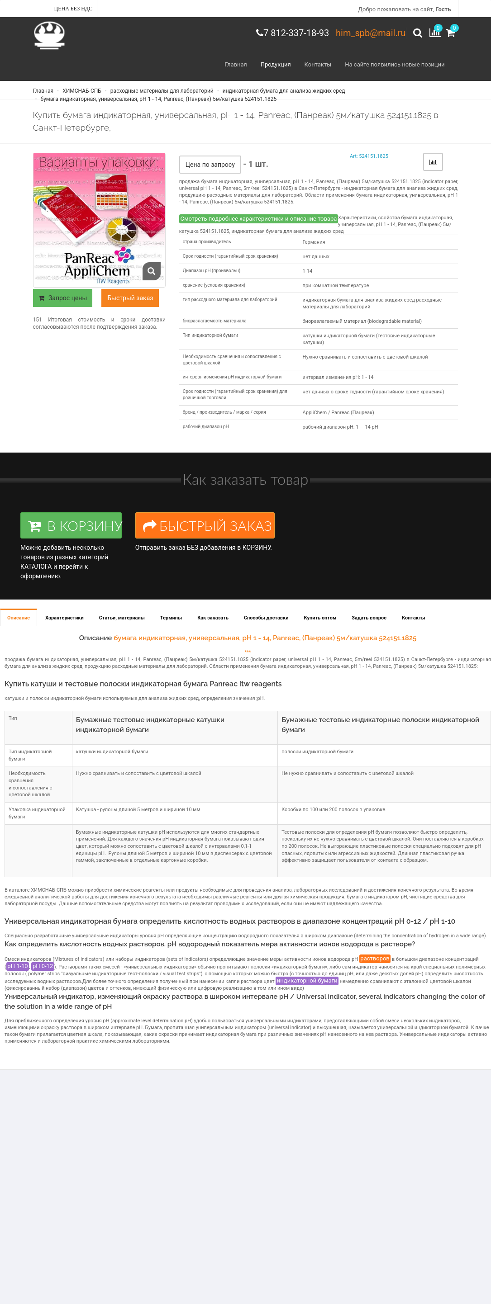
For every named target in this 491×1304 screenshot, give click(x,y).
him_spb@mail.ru (370, 33)
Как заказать (213, 618)
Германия (314, 242)
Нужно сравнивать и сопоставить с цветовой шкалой (365, 357)
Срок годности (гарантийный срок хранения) (230, 256)
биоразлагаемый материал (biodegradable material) (362, 321)
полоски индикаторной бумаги (317, 752)
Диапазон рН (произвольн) (211, 270)
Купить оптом (320, 618)
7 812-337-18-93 (296, 33)
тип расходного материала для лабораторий (230, 299)
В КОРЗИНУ (75, 525)
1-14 (308, 271)
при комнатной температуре (336, 285)
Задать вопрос (369, 618)
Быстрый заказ (130, 298)
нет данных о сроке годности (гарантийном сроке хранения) (373, 392)
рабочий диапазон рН (206, 426)
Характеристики (64, 618)
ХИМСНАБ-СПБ (81, 91)
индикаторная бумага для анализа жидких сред (283, 91)
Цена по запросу (210, 164)
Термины (171, 618)
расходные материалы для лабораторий (161, 91)
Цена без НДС (73, 8)
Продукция (276, 64)
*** (247, 652)
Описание (18, 618)
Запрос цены (62, 298)
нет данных (316, 257)
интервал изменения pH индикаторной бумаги (232, 376)
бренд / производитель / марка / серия (224, 412)
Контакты (318, 64)
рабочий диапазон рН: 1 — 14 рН (340, 427)
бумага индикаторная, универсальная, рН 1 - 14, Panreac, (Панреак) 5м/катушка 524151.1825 (158, 99)
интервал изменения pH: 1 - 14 (338, 377)
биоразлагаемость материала (215, 320)
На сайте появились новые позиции (394, 64)
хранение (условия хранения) (214, 285)
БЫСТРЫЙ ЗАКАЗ (207, 525)
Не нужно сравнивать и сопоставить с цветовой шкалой (347, 773)
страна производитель (207, 241)
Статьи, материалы (122, 618)
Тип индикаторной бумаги (210, 335)
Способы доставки (266, 618)
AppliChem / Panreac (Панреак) (338, 413)
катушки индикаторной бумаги (112, 752)
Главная (235, 64)
